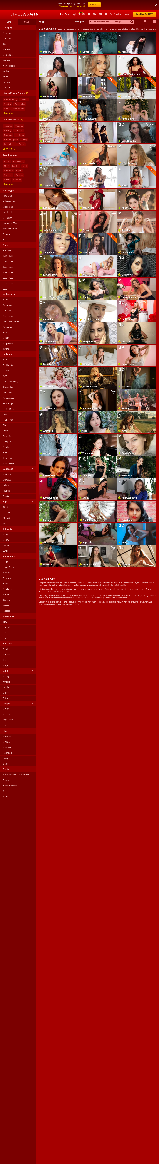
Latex (5, 431)
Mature (6, 60)
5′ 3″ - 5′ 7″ (8, 720)
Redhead (7, 753)
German (17, 180)
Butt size (19, 643)
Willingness (19, 294)
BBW (5, 698)
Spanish (7, 474)
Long (5, 758)
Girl (4, 44)
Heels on (19, 135)
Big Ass (19, 175)
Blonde (6, 742)
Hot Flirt (6, 49)
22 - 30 (6, 512)
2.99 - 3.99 (8, 272)
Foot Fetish (8, 409)
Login (127, 14)
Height (19, 703)
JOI (4, 425)
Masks (6, 605)
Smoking (7, 447)
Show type (19, 190)
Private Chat (9, 201)
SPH (5, 452)
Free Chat (7, 196)
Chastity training (10, 381)
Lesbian (6, 82)
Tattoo (21, 144)
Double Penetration (12, 321)
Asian (6, 161)
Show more (9, 113)
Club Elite (89, 14)
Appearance (19, 556)
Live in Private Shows (19, 93)
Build (19, 671)
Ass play (8, 126)
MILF (6, 166)
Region (19, 769)
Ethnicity (19, 529)
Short (5, 764)
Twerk (6, 349)
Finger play (20, 104)
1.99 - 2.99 (8, 267)
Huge (5, 638)
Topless (24, 99)
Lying (24, 139)
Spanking (7, 458)
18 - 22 (6, 507)
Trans (5, 77)
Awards (79, 14)
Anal (6, 109)
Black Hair (8, 736)
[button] (156, 5)
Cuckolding (8, 387)
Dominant (7, 392)
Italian (6, 485)
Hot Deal (7, 250)
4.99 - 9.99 (8, 283)
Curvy (6, 693)
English (6, 496)
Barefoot (8, 135)
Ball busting (8, 365)
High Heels (8, 420)
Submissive (8, 463)
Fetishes (19, 354)
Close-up (19, 130)
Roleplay (7, 441)
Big (4, 633)
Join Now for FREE (144, 14)
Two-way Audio (10, 228)
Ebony (6, 540)
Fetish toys (8, 403)
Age (19, 501)
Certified (7, 38)
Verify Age (94, 5)
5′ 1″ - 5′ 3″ (8, 714)
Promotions (83, 14)
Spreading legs (11, 139)
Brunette (7, 747)
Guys (26, 22)
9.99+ (5, 289)
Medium (7, 687)
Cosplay (7, 310)
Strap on (8, 175)
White (5, 551)
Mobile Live (8, 212)
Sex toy (7, 104)
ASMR (6, 299)
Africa (5, 796)
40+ (5, 523)
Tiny (5, 622)
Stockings (7, 589)
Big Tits (15, 166)
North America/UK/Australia (16, 774)
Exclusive (7, 33)
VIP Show (7, 218)
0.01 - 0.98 (8, 256)
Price (19, 245)
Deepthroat (8, 316)
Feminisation (9, 398)
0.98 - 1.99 (8, 261)
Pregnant (8, 170)
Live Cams (65, 14)
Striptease (8, 343)
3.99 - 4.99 (8, 278)
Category (19, 27)
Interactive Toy (10, 223)
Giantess (7, 414)
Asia (5, 791)
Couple (6, 87)
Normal (6, 627)
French (6, 491)
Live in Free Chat (19, 120)
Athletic (6, 682)
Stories (6, 234)
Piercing (7, 578)
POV (5, 332)
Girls (9, 22)
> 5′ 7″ (6, 725)
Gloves (6, 600)
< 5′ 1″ (6, 709)
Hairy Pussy (18, 161)
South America (10, 785)
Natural (6, 572)
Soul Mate (8, 55)
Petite (5, 562)
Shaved (6, 583)
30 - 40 (6, 518)
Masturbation (18, 109)
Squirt (19, 170)
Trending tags (19, 155)
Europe (6, 780)
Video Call (8, 207)
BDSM (6, 370)
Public (7, 180)
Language (19, 469)
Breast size (19, 616)
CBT (5, 376)
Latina (6, 545)
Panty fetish (8, 436)
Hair (19, 731)
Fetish (6, 71)
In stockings (9, 144)
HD (4, 239)
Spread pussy (10, 99)
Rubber (6, 611)
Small (5, 649)
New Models (75, 14)
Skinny (6, 676)
